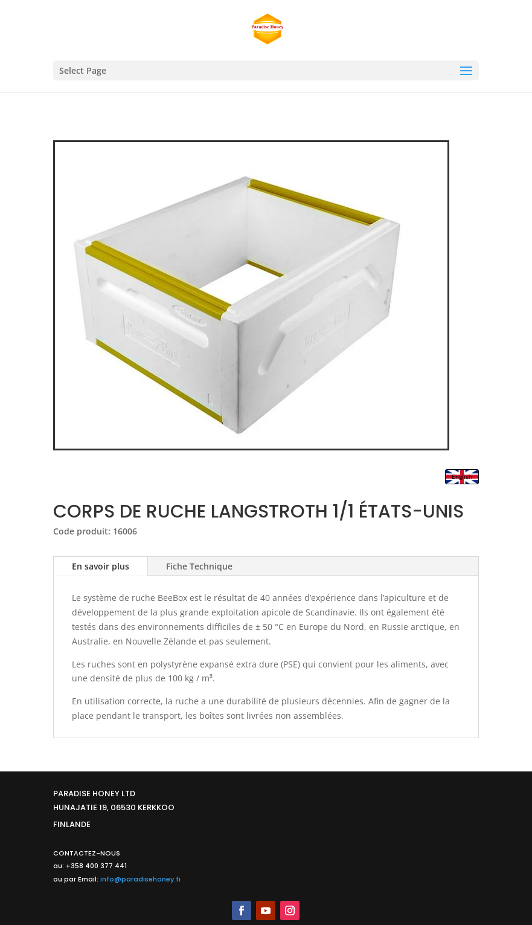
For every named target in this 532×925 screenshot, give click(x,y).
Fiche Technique (199, 566)
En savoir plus (100, 566)
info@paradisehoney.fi (140, 879)
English (462, 476)
